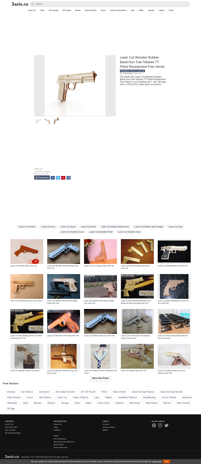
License (106, 424)
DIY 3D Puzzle (88, 392)
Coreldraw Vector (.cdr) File (132, 71)
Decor (103, 10)
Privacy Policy (109, 427)
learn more (157, 461)
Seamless (187, 397)
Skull (25, 403)
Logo (96, 397)
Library (161, 10)
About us (58, 424)
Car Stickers (27, 392)
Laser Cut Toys (175, 226)
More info (138, 73)
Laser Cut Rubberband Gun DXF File (173, 266)
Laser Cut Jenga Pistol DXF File (134, 371)
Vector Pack (103, 403)
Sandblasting (149, 397)
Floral (104, 392)
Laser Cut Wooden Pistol (101, 232)
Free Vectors (10, 430)
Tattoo (89, 403)
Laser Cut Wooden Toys (129, 232)
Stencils (37, 403)
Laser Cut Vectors (27, 226)
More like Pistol (100, 378)
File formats (53, 10)
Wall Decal (134, 403)
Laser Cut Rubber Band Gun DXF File (99, 336)
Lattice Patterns (80, 397)
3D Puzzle (67, 10)
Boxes (78, 10)
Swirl (77, 403)
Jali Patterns (45, 397)
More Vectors (183, 403)
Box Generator (60, 439)
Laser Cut (32, 10)
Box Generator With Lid (64, 442)
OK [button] (166, 461)
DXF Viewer (59, 444)
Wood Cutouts (90, 10)
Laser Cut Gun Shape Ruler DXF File (99, 266)
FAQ (56, 427)
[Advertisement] (100, 35)
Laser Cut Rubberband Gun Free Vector (26, 301)
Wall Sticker (152, 403)
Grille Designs (14, 397)
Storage (65, 403)
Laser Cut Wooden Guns (72, 232)
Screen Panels (168, 397)
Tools (42, 10)
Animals (11, 392)
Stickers (51, 403)
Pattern (108, 397)
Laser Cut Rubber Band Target (148, 226)
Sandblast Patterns (127, 397)
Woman (167, 403)
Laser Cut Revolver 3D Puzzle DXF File (63, 336)
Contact (57, 430)
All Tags (11, 408)
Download (42, 177)
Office (141, 10)
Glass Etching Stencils (171, 392)
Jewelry (151, 10)
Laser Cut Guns (68, 226)
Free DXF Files (11, 427)
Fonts (171, 10)
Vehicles (119, 403)
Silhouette (12, 403)
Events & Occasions (118, 10)
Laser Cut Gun (48, 226)
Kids (132, 10)
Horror (30, 397)
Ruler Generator (61, 447)
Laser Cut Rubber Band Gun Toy (23, 266)
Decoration (44, 392)
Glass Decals (119, 392)
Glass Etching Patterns (143, 392)
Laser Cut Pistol (88, 226)
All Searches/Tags (12, 433)
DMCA (105, 430)
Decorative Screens (65, 392)
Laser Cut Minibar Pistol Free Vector (25, 371)
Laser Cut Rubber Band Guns (115, 226)
